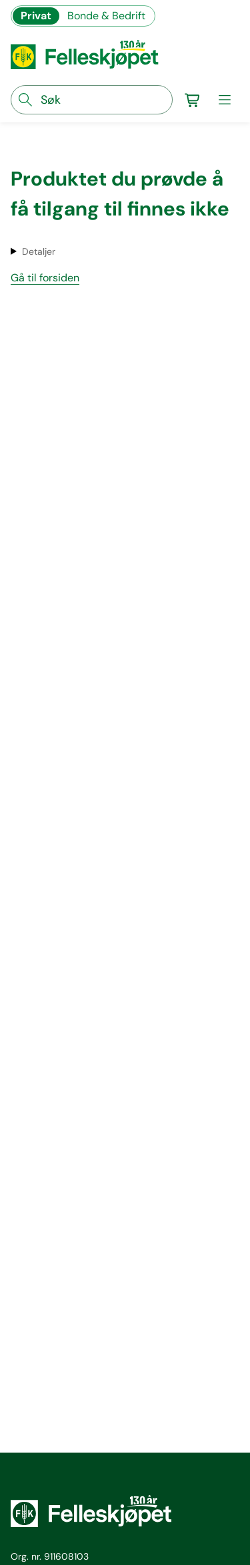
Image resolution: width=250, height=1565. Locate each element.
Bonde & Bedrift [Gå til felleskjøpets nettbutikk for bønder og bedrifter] (106, 16)
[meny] (224, 99)
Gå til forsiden (45, 278)
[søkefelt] (92, 99)
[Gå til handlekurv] (192, 99)
